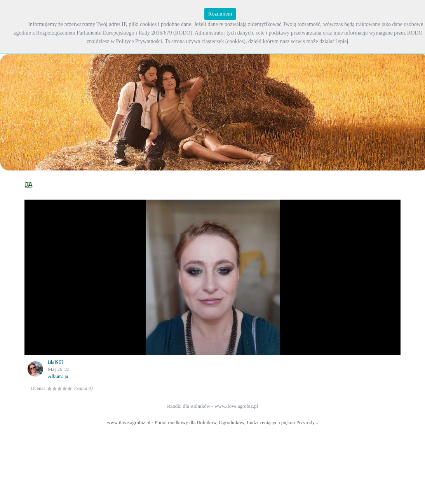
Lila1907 (55, 362)
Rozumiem (220, 14)
